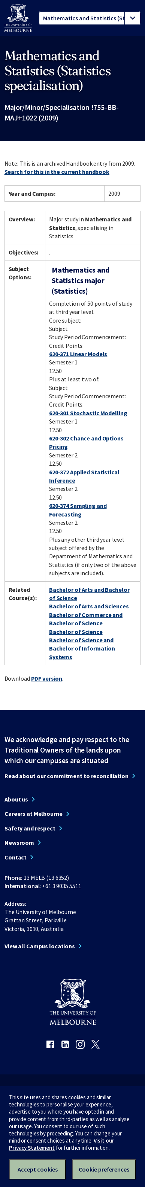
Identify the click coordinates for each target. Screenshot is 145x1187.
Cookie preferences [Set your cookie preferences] (104, 1169)
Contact (15, 857)
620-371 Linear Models (78, 354)
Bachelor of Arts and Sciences (89, 606)
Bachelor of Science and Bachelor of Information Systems (82, 648)
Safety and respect (29, 828)
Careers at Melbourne (33, 813)
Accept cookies (38, 1169)
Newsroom (19, 842)
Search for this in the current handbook (56, 171)
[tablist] (90, 18)
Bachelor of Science (76, 631)
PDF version (47, 678)
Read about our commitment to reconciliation (66, 776)
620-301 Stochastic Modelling (88, 413)
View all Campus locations (39, 946)
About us (16, 799)
